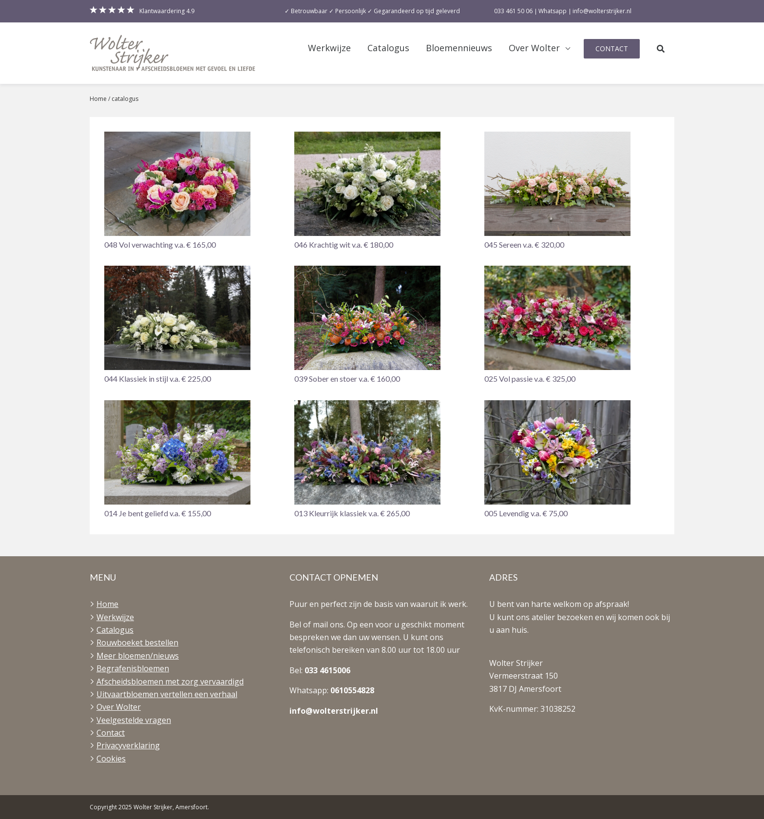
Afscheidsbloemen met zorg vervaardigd (170, 681)
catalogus (125, 99)
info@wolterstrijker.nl (333, 710)
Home (98, 99)
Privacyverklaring (128, 745)
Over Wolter (534, 48)
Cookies (111, 758)
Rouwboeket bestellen (137, 642)
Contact (611, 48)
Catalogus (388, 48)
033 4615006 (327, 670)
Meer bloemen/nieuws (137, 655)
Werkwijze (329, 48)
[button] (192, 191)
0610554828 (352, 690)
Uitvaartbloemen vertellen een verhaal (166, 694)
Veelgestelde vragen (133, 720)
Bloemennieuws (459, 48)
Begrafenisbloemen (132, 668)
